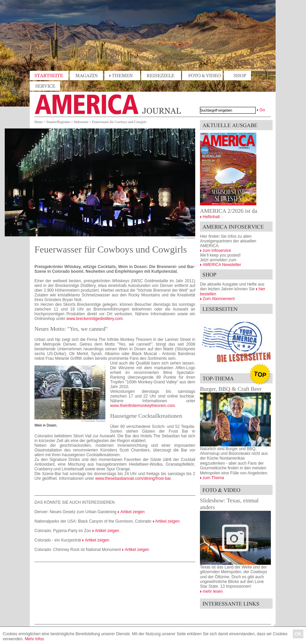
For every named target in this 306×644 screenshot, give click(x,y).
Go (262, 110)
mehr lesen (213, 591)
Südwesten (81, 122)
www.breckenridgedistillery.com (95, 318)
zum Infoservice (217, 250)
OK (298, 634)
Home (38, 122)
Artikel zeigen (132, 511)
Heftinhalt (211, 216)
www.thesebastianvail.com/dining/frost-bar (133, 478)
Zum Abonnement (219, 298)
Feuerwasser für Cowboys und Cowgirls (119, 122)
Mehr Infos (34, 639)
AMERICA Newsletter (222, 264)
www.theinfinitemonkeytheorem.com (142, 405)
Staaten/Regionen (58, 122)
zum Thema (213, 477)
